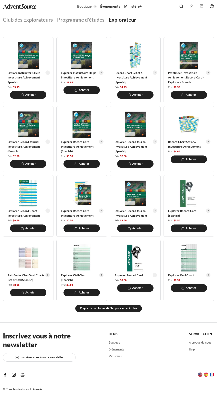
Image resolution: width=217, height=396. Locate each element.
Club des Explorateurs (28, 20)
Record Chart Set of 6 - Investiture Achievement (184, 144)
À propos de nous (200, 342)
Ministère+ (133, 6)
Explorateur (122, 20)
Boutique (84, 6)
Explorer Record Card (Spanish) (182, 213)
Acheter (28, 94)
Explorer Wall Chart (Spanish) (74, 277)
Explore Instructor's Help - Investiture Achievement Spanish (24, 77)
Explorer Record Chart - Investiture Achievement (23, 213)
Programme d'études (80, 20)
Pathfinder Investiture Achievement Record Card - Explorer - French (186, 77)
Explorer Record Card (129, 275)
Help (192, 349)
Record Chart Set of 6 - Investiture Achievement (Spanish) (131, 77)
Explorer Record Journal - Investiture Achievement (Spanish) (131, 146)
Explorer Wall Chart (181, 275)
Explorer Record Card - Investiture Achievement (77, 213)
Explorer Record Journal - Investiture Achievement (131, 213)
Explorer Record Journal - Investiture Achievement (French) (24, 146)
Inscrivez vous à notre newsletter (39, 357)
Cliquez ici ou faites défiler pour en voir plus (108, 308)
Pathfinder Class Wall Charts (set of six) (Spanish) (25, 277)
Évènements (110, 6)
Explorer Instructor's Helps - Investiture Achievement (79, 75)
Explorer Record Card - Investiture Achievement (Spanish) (77, 146)
